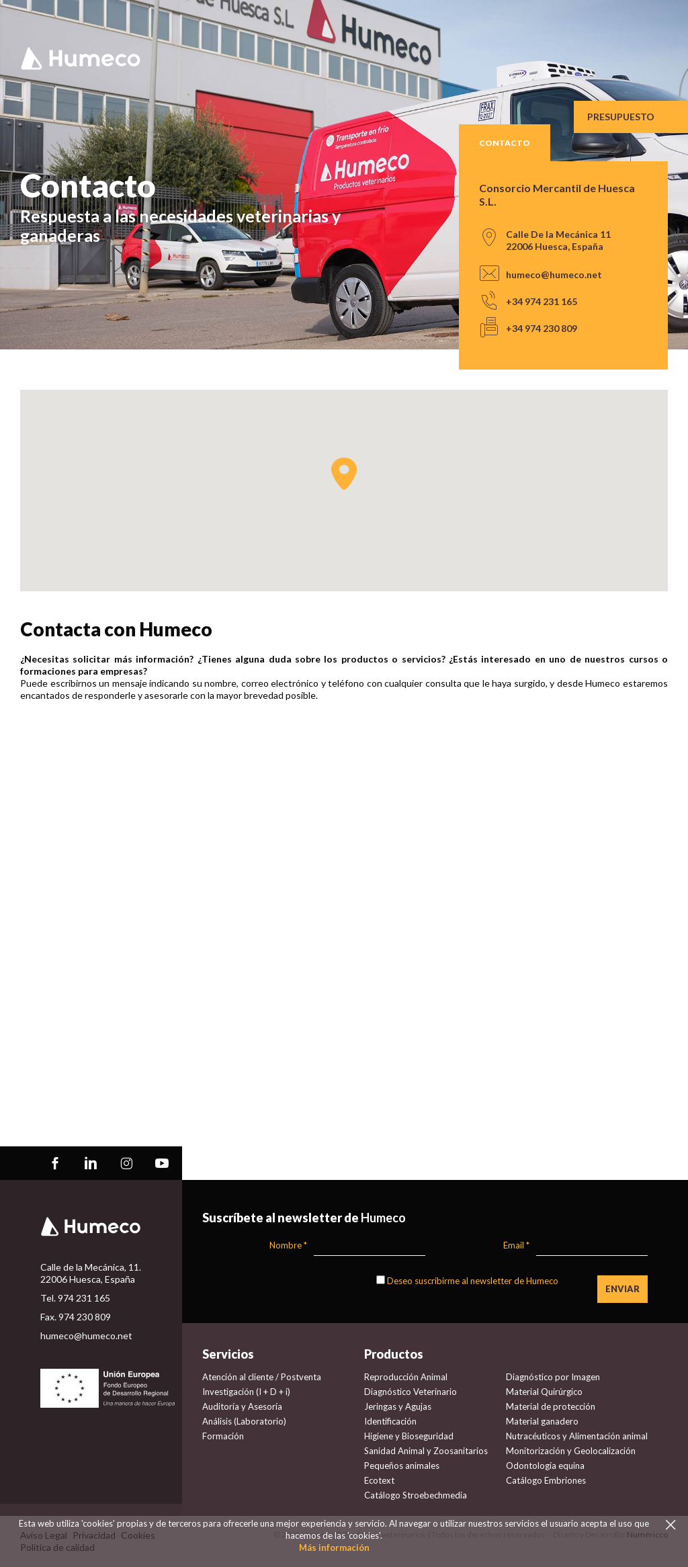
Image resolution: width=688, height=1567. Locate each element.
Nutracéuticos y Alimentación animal (577, 1436)
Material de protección (550, 1406)
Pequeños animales (401, 1465)
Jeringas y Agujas (397, 1406)
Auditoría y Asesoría (242, 1406)
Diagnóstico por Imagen (553, 1376)
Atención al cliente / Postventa (261, 1376)
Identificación (390, 1421)
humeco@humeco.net (554, 274)
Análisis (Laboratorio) (244, 1421)
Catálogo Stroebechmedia (415, 1495)
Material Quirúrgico (544, 1391)
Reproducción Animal (405, 1376)
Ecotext (379, 1480)
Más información (334, 1547)
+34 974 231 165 (541, 301)
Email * (516, 1245)
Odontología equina (545, 1465)
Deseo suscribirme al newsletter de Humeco (472, 1280)
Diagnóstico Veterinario (410, 1391)
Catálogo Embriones (546, 1480)
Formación (223, 1436)
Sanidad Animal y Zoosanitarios (426, 1450)
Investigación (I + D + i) (246, 1391)
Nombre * (288, 1245)
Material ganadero (542, 1421)
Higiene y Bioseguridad (409, 1436)
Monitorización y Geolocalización (571, 1450)
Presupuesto (620, 116)
